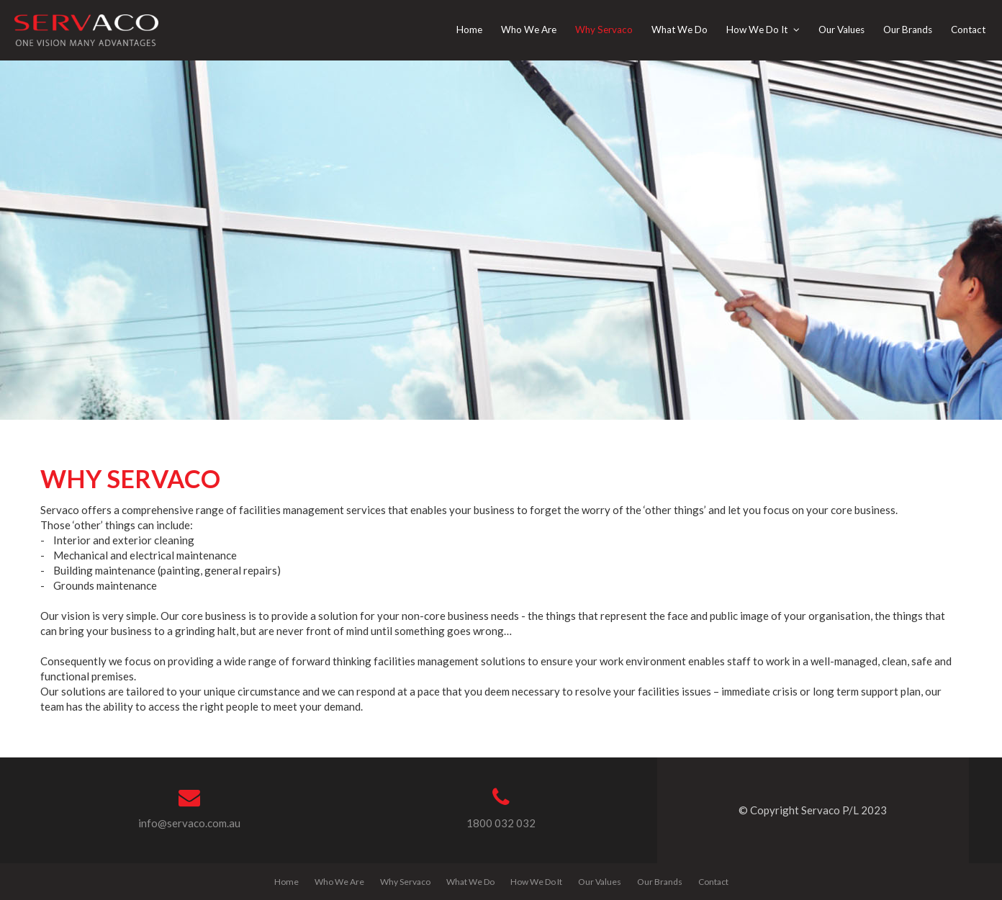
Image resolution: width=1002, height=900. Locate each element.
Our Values (599, 881)
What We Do (470, 881)
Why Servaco (405, 881)
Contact (713, 881)
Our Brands (659, 881)
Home (286, 881)
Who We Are (339, 881)
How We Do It (536, 881)
